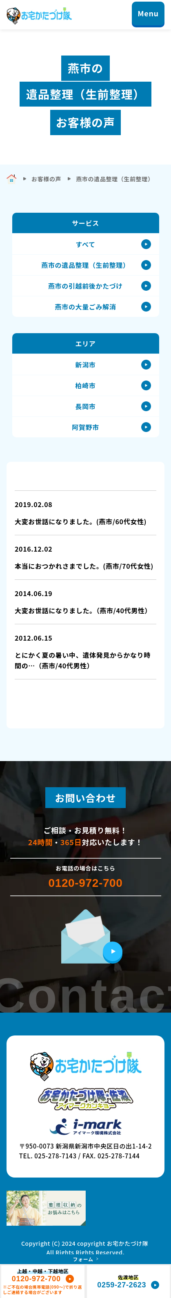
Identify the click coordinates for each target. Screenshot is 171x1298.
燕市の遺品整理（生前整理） (85, 265)
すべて (85, 244)
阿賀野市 (85, 427)
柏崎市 (86, 385)
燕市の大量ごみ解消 (85, 307)
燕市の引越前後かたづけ (85, 286)
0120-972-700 (85, 883)
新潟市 (86, 365)
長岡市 (86, 406)
